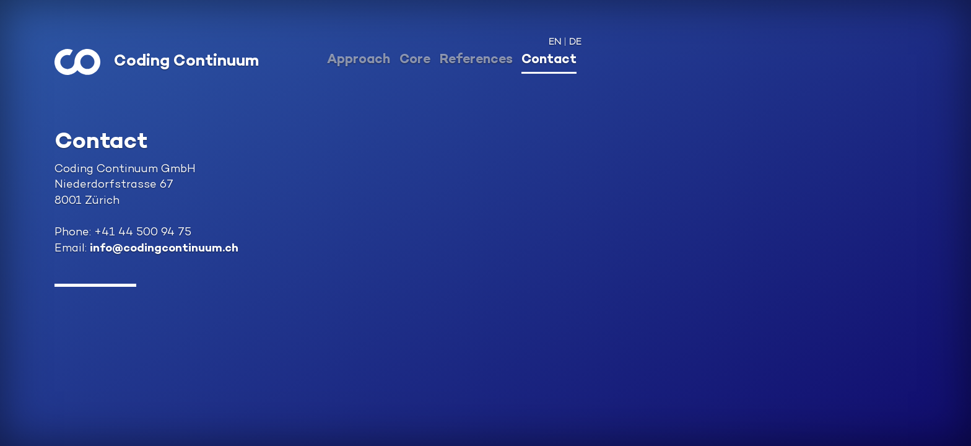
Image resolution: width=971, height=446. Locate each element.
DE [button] (575, 42)
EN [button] (555, 42)
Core (414, 60)
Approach (358, 60)
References (476, 60)
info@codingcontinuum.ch (164, 249)
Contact (549, 60)
